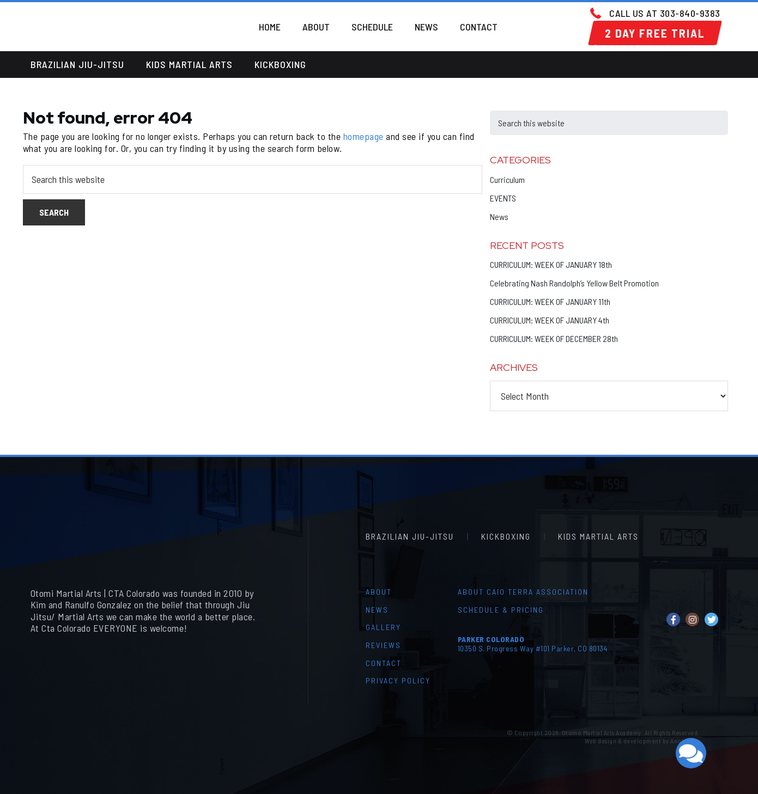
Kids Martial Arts (189, 64)
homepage (363, 136)
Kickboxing (280, 64)
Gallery (383, 627)
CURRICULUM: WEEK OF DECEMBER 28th (554, 338)
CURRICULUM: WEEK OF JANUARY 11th (550, 301)
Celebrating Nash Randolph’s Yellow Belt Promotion (574, 283)
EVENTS (503, 198)
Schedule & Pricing (501, 609)
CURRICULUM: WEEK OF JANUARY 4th (549, 320)
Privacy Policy (398, 680)
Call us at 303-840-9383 (664, 13)
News (499, 216)
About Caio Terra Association (523, 591)
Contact (384, 663)
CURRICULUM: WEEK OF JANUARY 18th (551, 264)
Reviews (383, 645)
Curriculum (507, 179)
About (379, 591)
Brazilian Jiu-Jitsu (77, 64)
